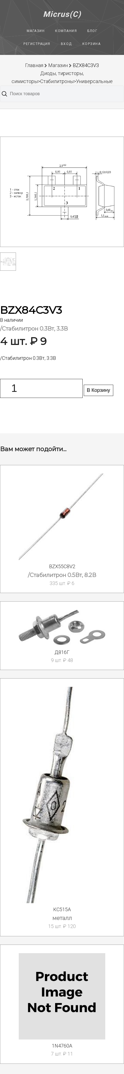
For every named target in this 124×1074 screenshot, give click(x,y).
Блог (92, 31)
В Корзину (98, 390)
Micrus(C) (62, 14)
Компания (66, 31)
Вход (66, 44)
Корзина (91, 44)
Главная (34, 65)
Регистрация (36, 44)
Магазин (36, 31)
